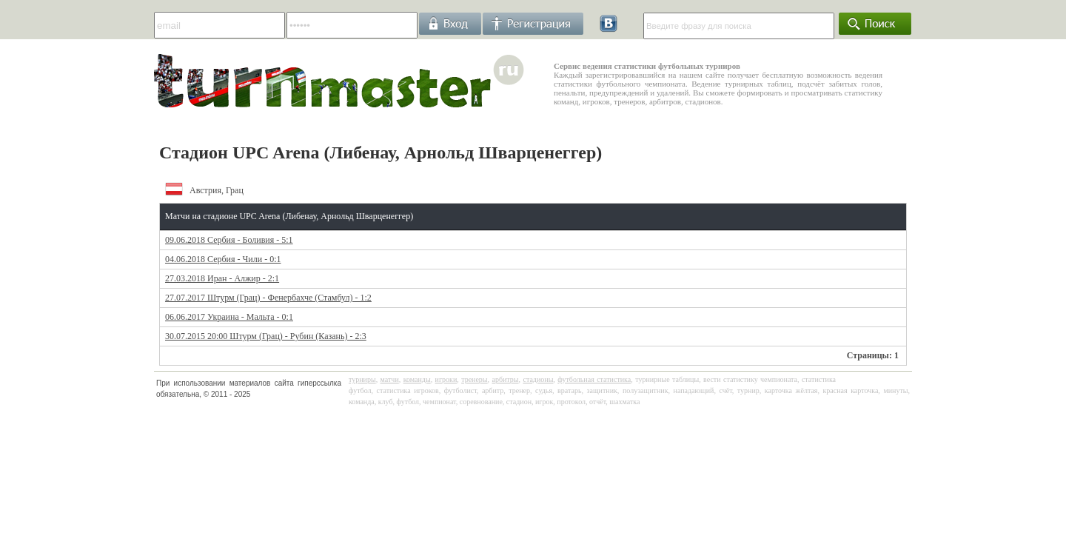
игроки (446, 379)
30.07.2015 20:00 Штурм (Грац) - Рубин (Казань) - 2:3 (265, 336)
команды (417, 379)
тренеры (474, 379)
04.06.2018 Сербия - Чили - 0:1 (223, 259)
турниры (362, 379)
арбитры (505, 379)
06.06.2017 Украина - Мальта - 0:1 (229, 317)
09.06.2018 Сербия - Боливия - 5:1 (229, 240)
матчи (390, 379)
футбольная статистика (594, 379)
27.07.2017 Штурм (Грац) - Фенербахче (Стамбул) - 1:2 (268, 297)
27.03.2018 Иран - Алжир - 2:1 (222, 278)
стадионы (538, 379)
